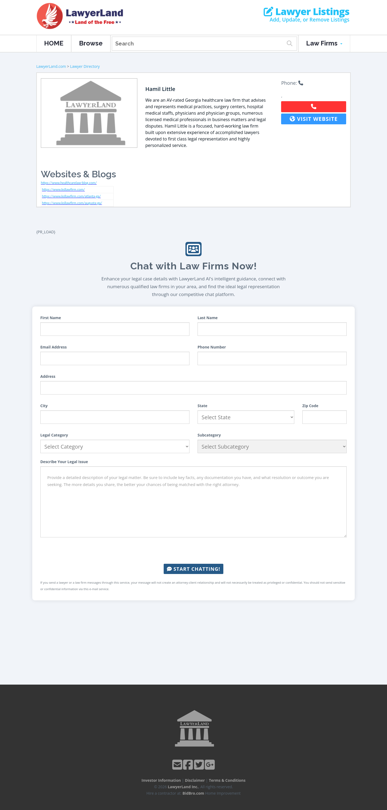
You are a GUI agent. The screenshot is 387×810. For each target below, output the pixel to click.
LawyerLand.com (51, 66)
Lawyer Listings (306, 11)
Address (47, 376)
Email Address (53, 347)
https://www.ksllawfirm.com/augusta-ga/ (72, 203)
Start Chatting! (193, 569)
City (44, 405)
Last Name (208, 317)
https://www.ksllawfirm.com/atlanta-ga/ (71, 196)
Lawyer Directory (85, 66)
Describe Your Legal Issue (64, 461)
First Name (50, 317)
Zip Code (310, 405)
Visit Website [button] (314, 118)
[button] (313, 106)
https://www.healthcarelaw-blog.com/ (69, 183)
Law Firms (324, 43)
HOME (53, 43)
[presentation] (193, 550)
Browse (91, 43)
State (202, 405)
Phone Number (212, 347)
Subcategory (209, 435)
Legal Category (54, 435)
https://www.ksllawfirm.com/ (63, 189)
